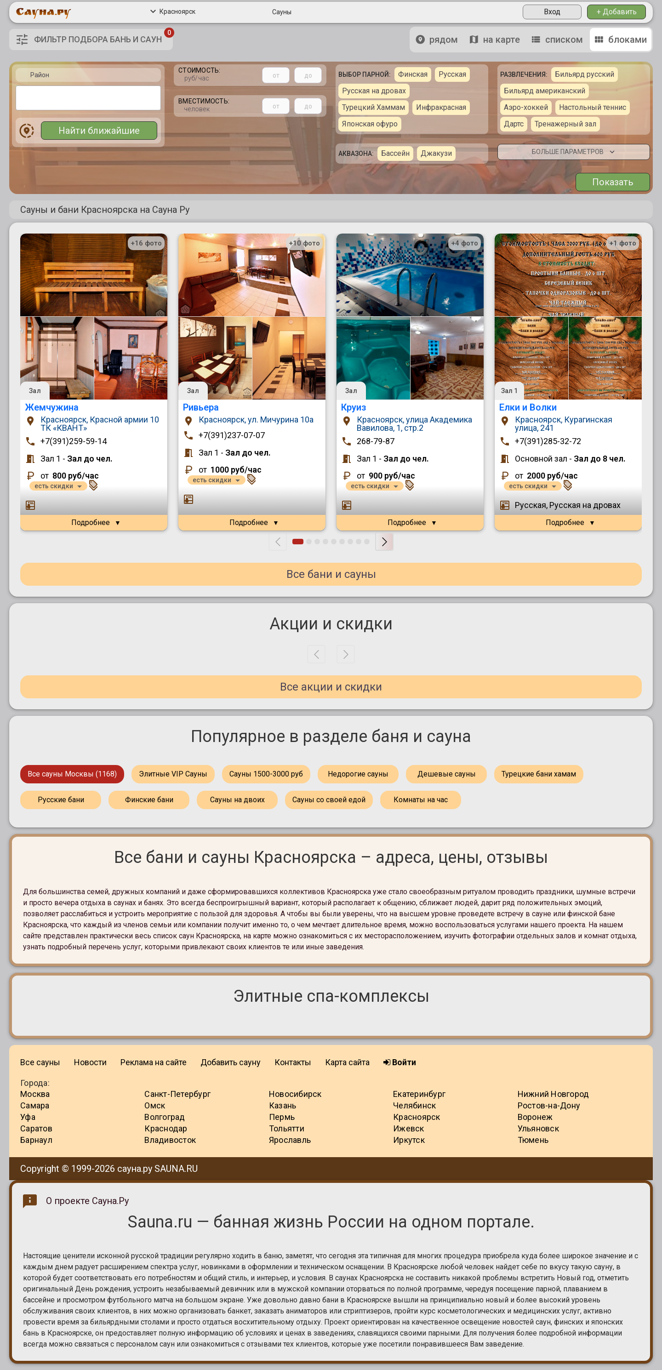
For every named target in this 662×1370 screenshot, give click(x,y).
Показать (612, 182)
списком (557, 39)
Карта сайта (347, 1062)
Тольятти (286, 1128)
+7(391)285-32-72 (548, 441)
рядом (437, 39)
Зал (34, 390)
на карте (494, 39)
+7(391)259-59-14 (73, 441)
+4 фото (464, 243)
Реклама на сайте (153, 1062)
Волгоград (164, 1117)
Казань (283, 1105)
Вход (552, 11)
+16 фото (146, 243)
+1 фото (622, 243)
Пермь (282, 1117)
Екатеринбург (419, 1094)
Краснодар (165, 1128)
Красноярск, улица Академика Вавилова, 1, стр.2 (414, 424)
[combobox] (88, 98)
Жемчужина (52, 407)
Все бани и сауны (331, 574)
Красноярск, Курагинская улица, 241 (563, 424)
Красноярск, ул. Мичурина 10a (256, 420)
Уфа (27, 1117)
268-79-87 (375, 441)
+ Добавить (617, 11)
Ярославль (290, 1140)
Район (39, 75)
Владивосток (170, 1140)
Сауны (281, 12)
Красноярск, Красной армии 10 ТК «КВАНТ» (99, 424)
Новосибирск (295, 1094)
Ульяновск (538, 1128)
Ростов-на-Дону (549, 1105)
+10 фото (304, 243)
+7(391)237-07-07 (232, 435)
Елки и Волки (528, 407)
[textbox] (21, 97)
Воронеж (535, 1117)
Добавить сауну (230, 1062)
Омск (154, 1105)
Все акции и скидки (331, 686)
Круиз (353, 407)
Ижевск (408, 1128)
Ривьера (201, 407)
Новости (90, 1062)
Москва (35, 1094)
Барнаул (36, 1140)
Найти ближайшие (99, 130)
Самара (35, 1105)
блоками (620, 39)
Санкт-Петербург (177, 1094)
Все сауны (40, 1062)
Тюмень (533, 1140)
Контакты (292, 1062)
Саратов (36, 1128)
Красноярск (172, 11)
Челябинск (414, 1105)
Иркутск (409, 1140)
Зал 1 (509, 390)
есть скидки (53, 486)
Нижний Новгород (553, 1094)
